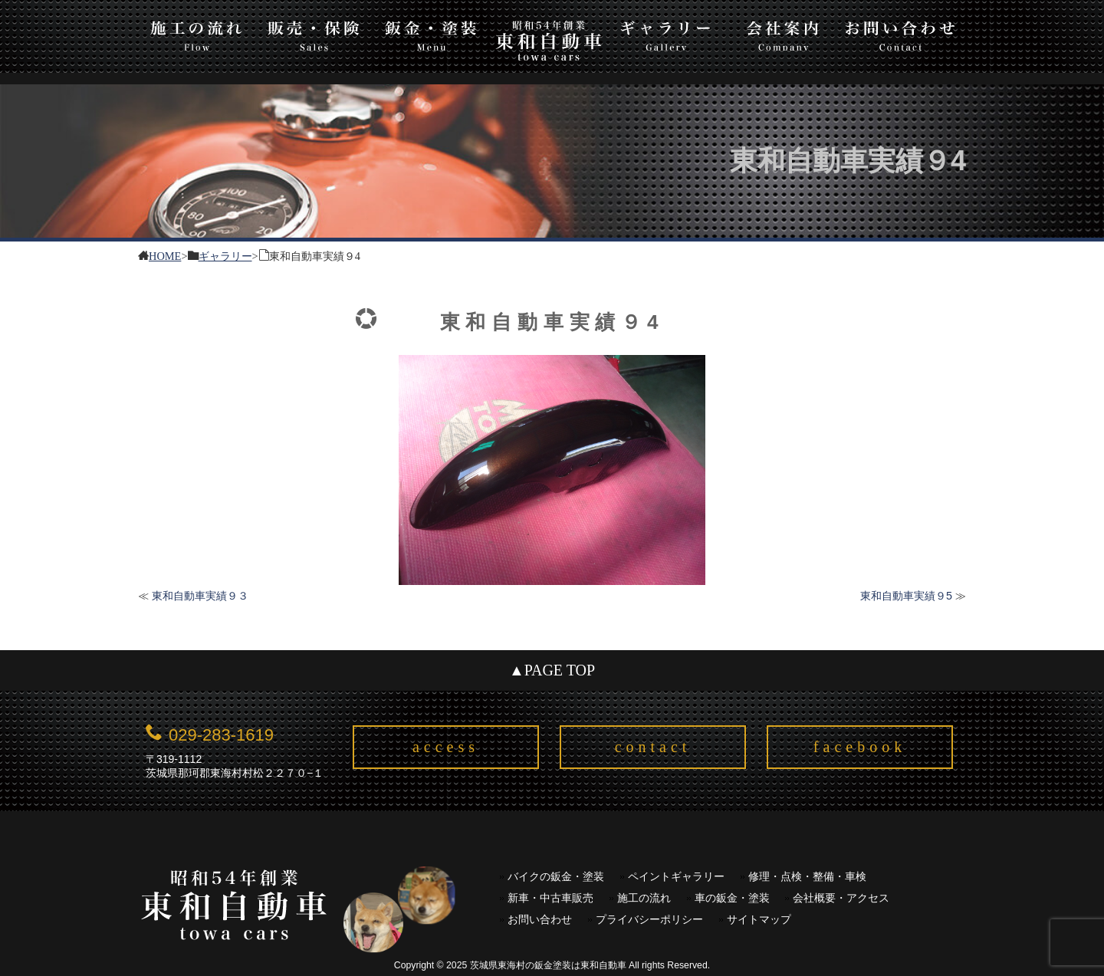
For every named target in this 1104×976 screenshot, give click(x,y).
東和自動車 (548, 40)
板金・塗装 (431, 33)
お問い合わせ (900, 33)
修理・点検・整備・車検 (807, 876)
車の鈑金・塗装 (732, 898)
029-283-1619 (221, 734)
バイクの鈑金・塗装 (556, 876)
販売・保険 (314, 33)
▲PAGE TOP (552, 670)
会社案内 (783, 33)
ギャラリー (665, 33)
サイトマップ (759, 919)
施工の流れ (196, 33)
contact (653, 746)
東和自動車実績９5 (906, 596)
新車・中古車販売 (550, 898)
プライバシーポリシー (649, 919)
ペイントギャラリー (676, 876)
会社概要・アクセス (841, 898)
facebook (859, 746)
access (445, 746)
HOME (165, 255)
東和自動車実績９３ (200, 596)
